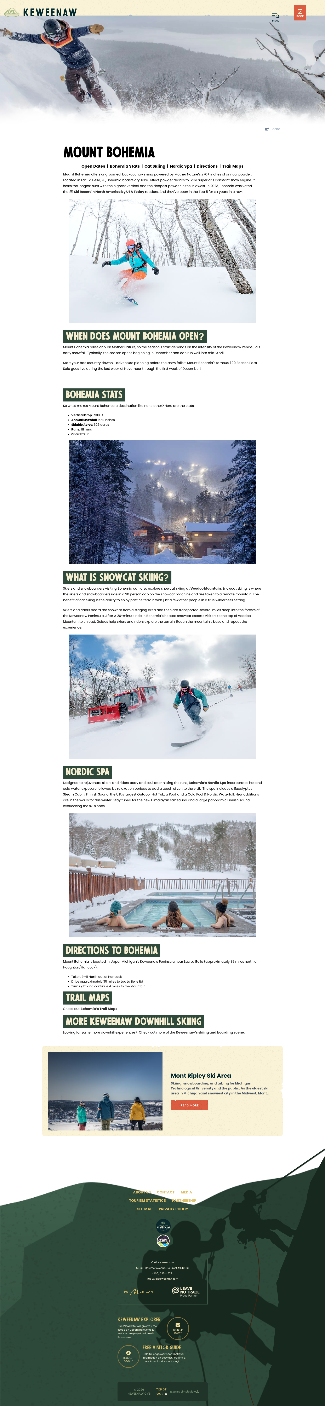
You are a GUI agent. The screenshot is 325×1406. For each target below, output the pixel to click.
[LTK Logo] (163, 1241)
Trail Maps (233, 166)
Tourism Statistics (147, 1200)
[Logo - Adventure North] (163, 1226)
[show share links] (273, 129)
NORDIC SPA (87, 773)
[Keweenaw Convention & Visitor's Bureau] (40, 12)
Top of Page (161, 1391)
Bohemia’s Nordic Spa (207, 782)
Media (186, 1192)
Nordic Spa (181, 166)
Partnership (184, 1200)
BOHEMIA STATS (93, 396)
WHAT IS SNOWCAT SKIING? (117, 578)
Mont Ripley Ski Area (201, 1076)
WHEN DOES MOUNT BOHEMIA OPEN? (134, 337)
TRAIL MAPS (87, 999)
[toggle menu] (276, 17)
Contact (166, 1192)
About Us (142, 1192)
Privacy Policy (173, 1209)
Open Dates (93, 166)
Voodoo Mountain (205, 588)
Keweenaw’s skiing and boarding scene (210, 1032)
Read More (190, 1105)
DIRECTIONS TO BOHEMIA (111, 951)
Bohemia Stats (125, 166)
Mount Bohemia (76, 174)
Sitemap (145, 1209)
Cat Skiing (154, 166)
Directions (207, 166)
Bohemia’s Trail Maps (98, 1008)
